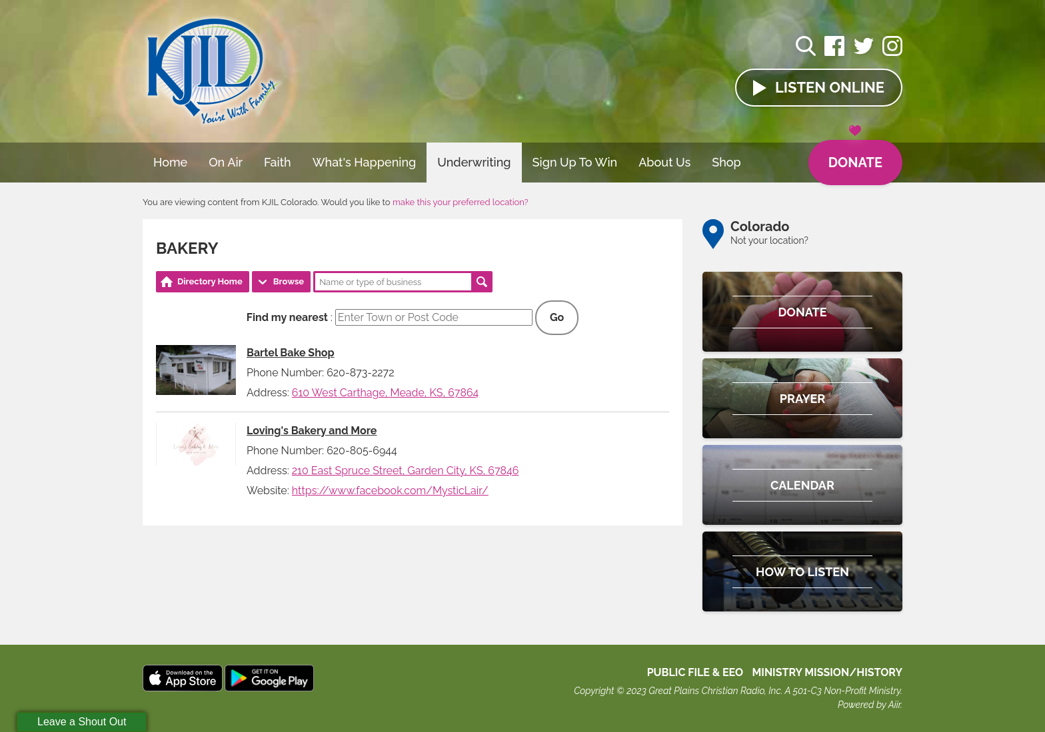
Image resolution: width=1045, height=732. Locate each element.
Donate (855, 155)
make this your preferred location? (460, 202)
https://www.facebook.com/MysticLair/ (390, 490)
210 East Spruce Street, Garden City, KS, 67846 (405, 470)
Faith (277, 162)
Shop (726, 162)
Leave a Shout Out (81, 721)
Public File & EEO (695, 672)
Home (170, 162)
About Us (664, 162)
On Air (226, 162)
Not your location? (769, 240)
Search (482, 281)
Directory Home (210, 281)
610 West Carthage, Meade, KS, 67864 (385, 392)
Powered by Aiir (869, 704)
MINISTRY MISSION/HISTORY (827, 672)
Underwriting (474, 162)
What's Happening (365, 162)
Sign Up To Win (575, 162)
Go (557, 317)
